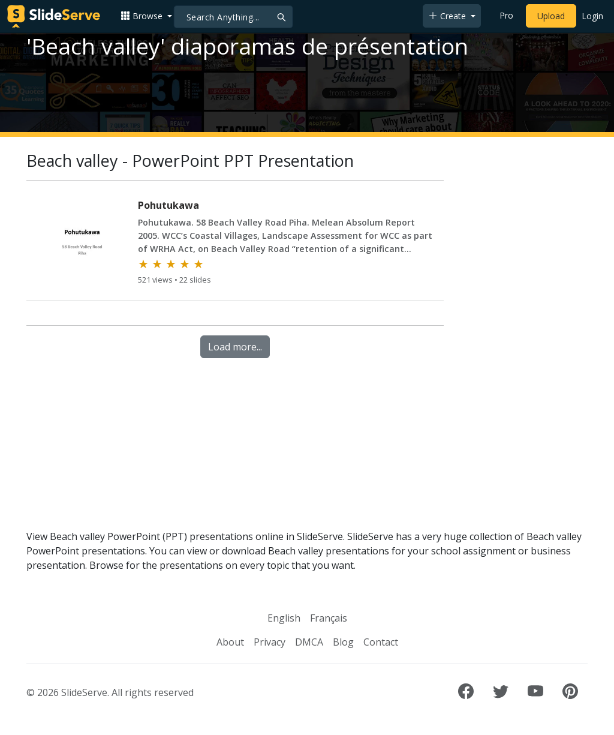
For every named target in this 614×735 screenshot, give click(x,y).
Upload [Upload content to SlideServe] (551, 16)
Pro (506, 15)
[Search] (233, 16)
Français (328, 618)
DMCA (309, 642)
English (283, 618)
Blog (343, 642)
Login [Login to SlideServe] (592, 16)
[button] (146, 16)
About (230, 642)
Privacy (269, 642)
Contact (380, 642)
